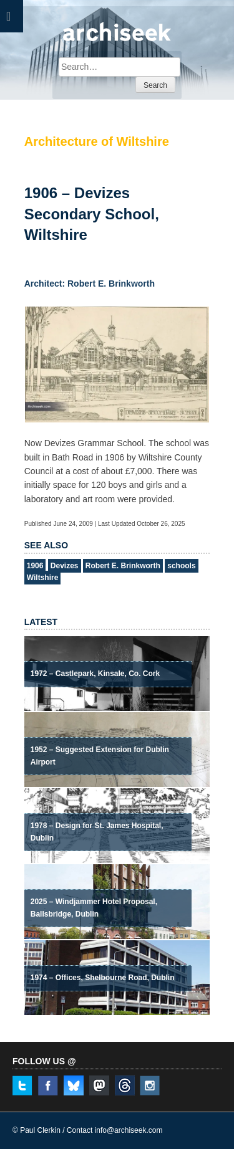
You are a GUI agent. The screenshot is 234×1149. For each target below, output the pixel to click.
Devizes (65, 565)
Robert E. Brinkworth (122, 565)
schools (181, 565)
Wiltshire (43, 577)
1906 (35, 565)
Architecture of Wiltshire (96, 141)
